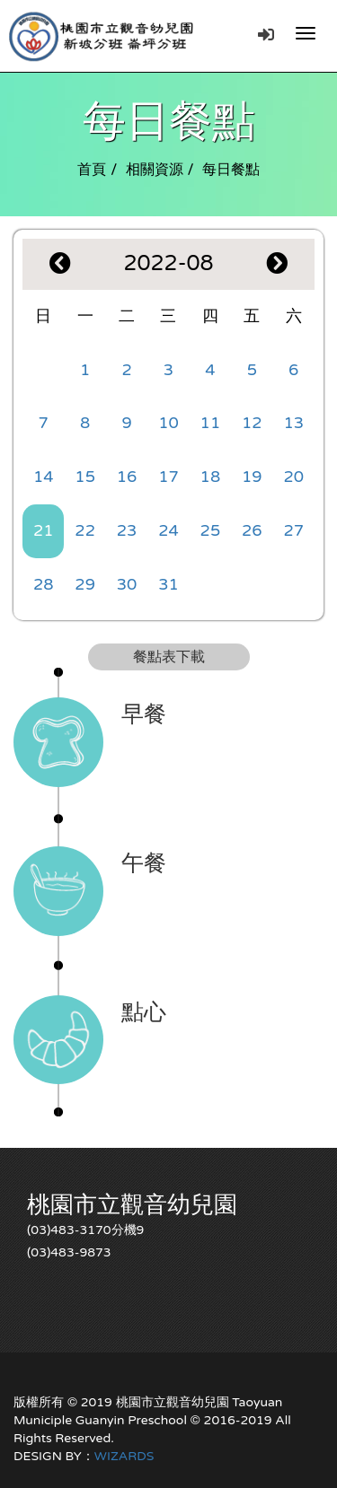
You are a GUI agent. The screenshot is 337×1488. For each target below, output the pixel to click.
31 (168, 584)
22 (85, 530)
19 (252, 476)
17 (168, 476)
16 (127, 476)
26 (252, 530)
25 (210, 530)
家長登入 (266, 34)
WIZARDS (124, 1456)
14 (43, 476)
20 (293, 476)
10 (168, 423)
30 (127, 584)
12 (252, 423)
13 (293, 423)
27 (293, 530)
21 (43, 530)
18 (210, 476)
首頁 (91, 170)
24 (168, 530)
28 (43, 584)
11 (210, 423)
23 (127, 530)
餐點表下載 (169, 657)
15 (85, 476)
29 (85, 584)
